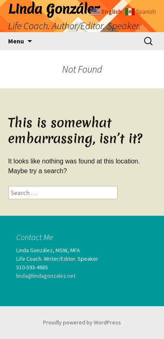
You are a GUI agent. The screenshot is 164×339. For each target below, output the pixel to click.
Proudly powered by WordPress (82, 322)
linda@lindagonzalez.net (46, 275)
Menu (16, 41)
